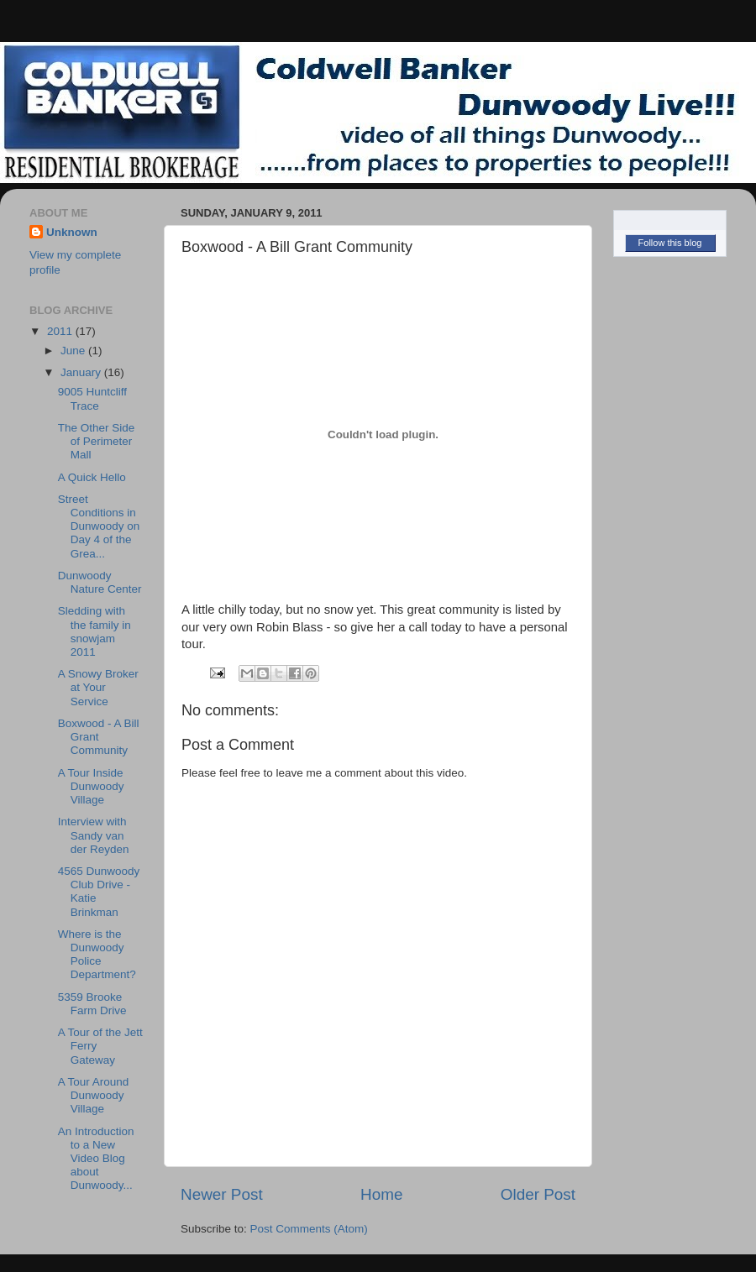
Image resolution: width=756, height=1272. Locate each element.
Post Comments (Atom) (309, 1228)
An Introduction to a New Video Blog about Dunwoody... (96, 1158)
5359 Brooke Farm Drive (92, 1004)
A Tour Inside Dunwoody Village (91, 786)
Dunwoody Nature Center (100, 582)
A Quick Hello (92, 477)
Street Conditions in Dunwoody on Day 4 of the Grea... (99, 526)
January (82, 372)
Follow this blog (670, 243)
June (74, 350)
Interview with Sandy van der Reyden (93, 835)
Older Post (538, 1194)
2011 (61, 331)
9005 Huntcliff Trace (92, 398)
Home (381, 1194)
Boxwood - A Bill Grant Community (98, 736)
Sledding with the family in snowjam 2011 (94, 631)
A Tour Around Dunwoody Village (93, 1095)
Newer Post (222, 1194)
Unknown (71, 232)
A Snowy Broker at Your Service (98, 687)
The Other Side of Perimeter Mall (96, 441)
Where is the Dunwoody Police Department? (97, 954)
